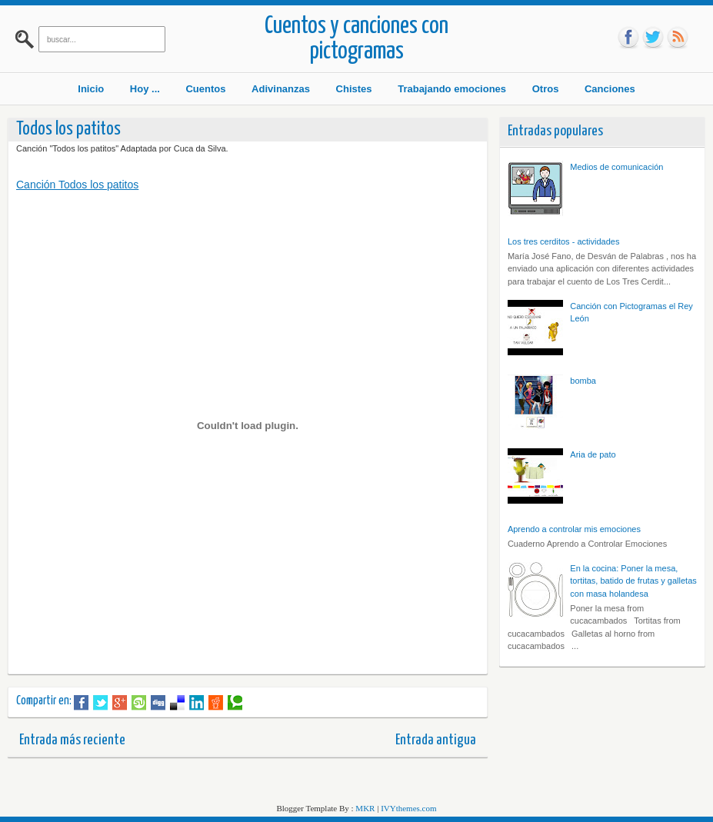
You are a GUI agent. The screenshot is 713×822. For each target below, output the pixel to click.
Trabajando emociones (452, 89)
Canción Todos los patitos (77, 184)
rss (677, 37)
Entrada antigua (435, 740)
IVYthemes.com (408, 808)
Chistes (354, 89)
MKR (365, 808)
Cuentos (205, 89)
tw (653, 37)
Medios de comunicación (616, 166)
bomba (583, 380)
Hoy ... (145, 89)
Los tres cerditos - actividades (564, 241)
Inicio (91, 89)
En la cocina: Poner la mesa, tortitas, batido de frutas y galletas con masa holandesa (633, 581)
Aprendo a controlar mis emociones (574, 529)
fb (628, 37)
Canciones (610, 89)
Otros (545, 89)
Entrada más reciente (72, 740)
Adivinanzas (281, 89)
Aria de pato (592, 454)
